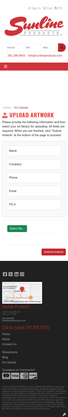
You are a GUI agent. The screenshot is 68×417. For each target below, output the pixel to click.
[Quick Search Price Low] (32, 47)
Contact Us (9, 344)
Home (7, 107)
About (6, 339)
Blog (5, 357)
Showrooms (9, 352)
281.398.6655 (16, 55)
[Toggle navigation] (5, 66)
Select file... (17, 228)
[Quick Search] (13, 47)
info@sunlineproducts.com (45, 55)
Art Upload (9, 362)
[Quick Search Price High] (49, 47)
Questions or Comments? (18, 369)
